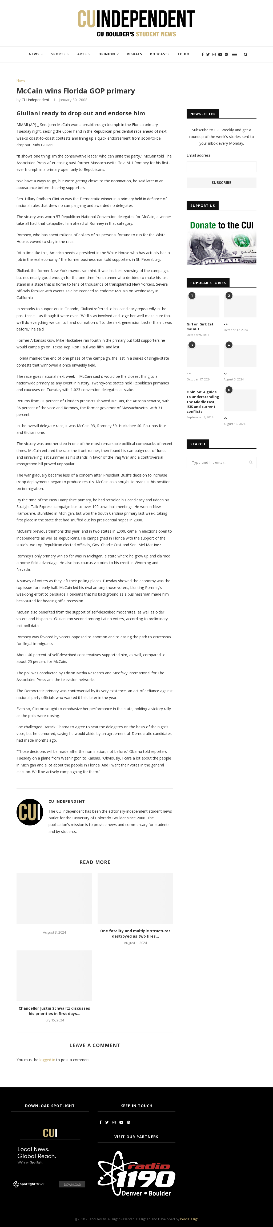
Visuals (134, 54)
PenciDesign (189, 1219)
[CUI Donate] (221, 220)
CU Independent (35, 99)
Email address (199, 155)
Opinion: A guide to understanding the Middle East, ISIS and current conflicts (203, 402)
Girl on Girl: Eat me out (200, 326)
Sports (58, 54)
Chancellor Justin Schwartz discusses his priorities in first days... (54, 1011)
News (34, 54)
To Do (184, 54)
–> (226, 324)
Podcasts (160, 54)
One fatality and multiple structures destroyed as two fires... (135, 933)
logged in (47, 1059)
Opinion (106, 54)
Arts (82, 54)
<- (225, 373)
